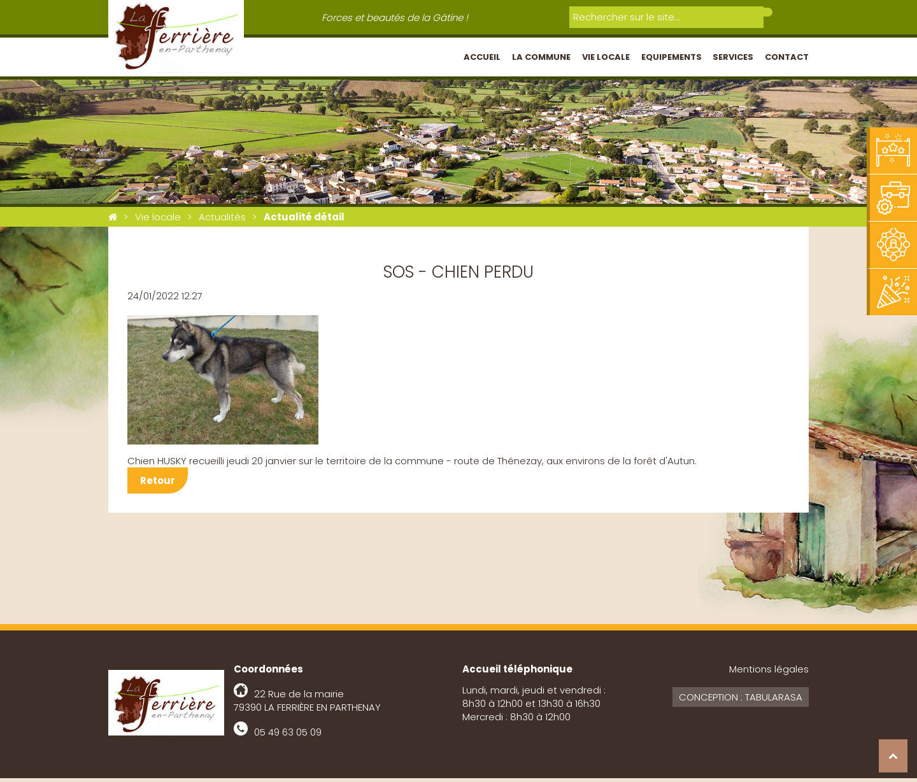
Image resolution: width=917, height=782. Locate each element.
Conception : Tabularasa (740, 700)
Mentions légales (769, 672)
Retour (157, 484)
